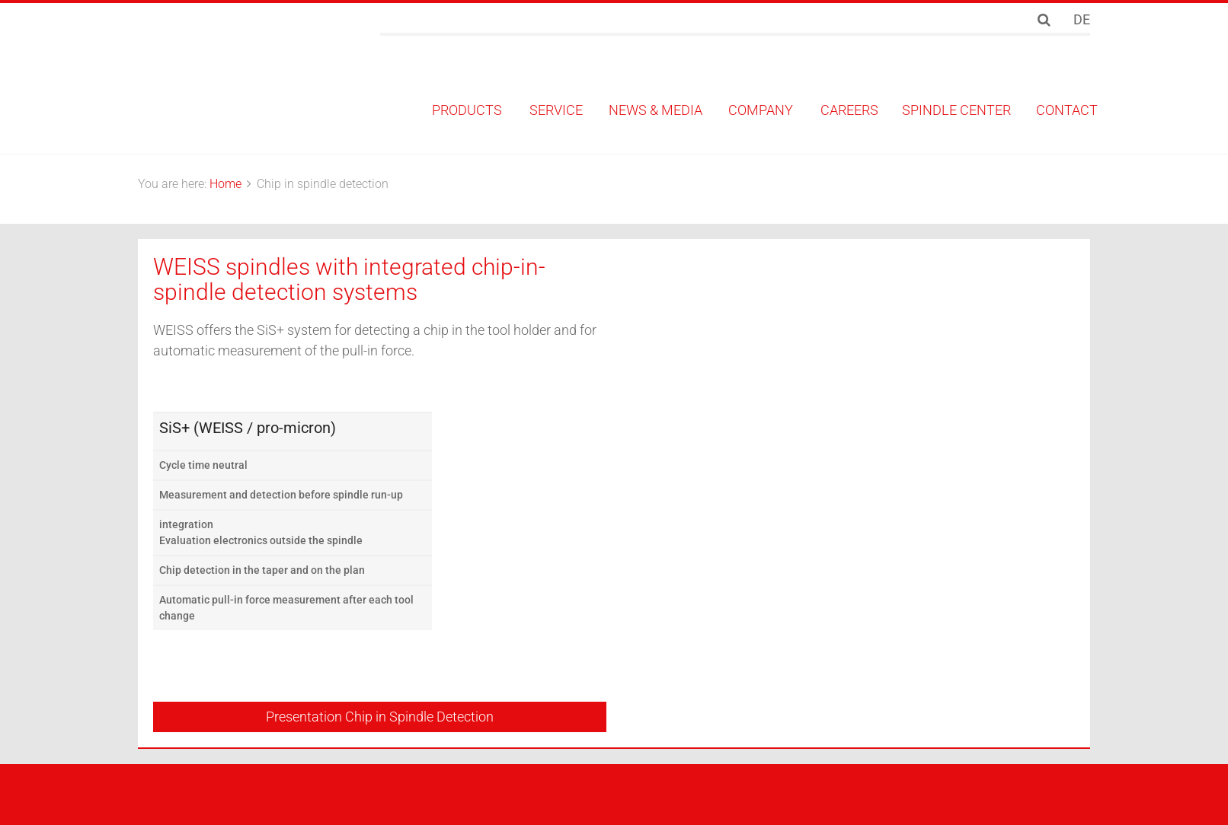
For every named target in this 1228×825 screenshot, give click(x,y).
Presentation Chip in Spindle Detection (380, 717)
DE (1081, 19)
